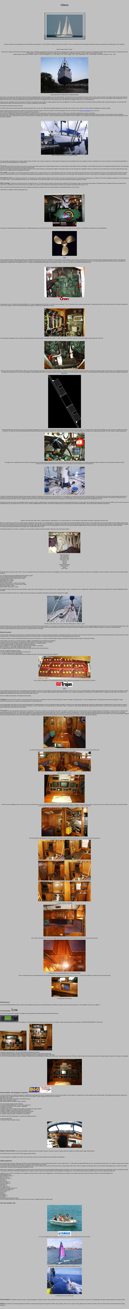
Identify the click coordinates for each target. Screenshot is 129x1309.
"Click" (64, 257)
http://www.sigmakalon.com (85, 110)
